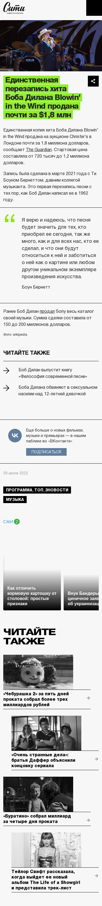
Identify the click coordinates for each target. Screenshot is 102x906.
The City (14, 8)
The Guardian (39, 149)
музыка (15, 499)
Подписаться (46, 452)
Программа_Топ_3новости (37, 490)
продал (47, 311)
